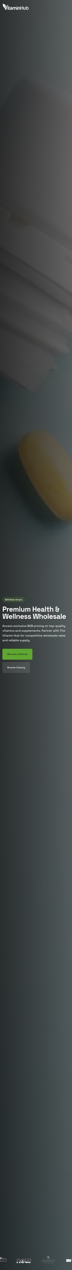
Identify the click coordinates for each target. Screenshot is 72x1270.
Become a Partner (17, 654)
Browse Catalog (16, 667)
